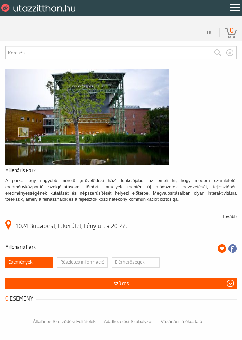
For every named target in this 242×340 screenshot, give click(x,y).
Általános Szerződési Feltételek (64, 321)
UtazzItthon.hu (39, 8)
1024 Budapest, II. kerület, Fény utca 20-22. (66, 225)
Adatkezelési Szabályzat (128, 321)
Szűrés (121, 283)
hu (210, 32)
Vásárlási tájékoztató (181, 321)
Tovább (229, 216)
